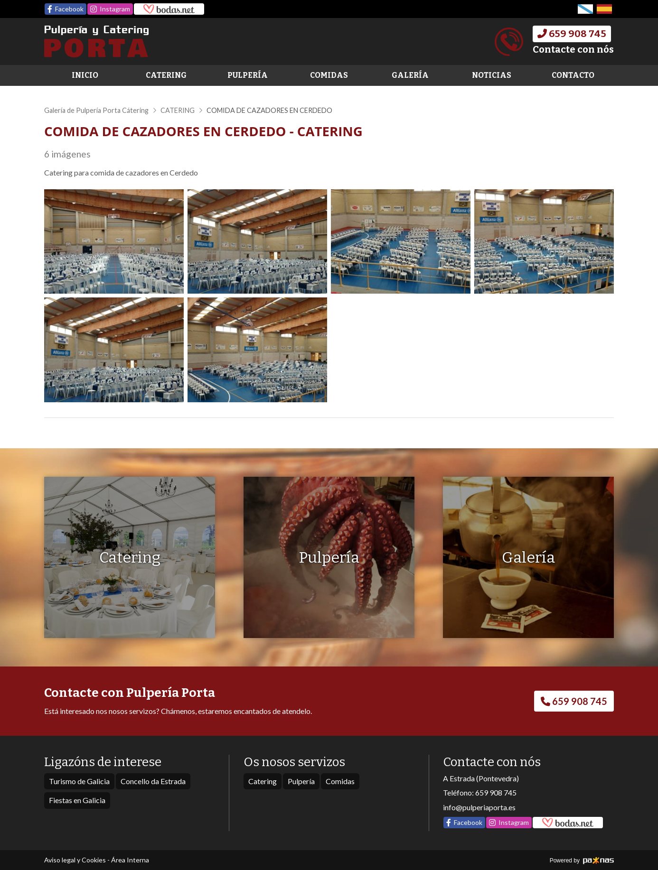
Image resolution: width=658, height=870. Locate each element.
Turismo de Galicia (79, 781)
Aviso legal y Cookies (75, 860)
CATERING (177, 110)
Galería (410, 75)
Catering (166, 75)
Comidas (329, 75)
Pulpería (247, 75)
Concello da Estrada (153, 781)
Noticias (491, 75)
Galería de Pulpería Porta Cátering (96, 110)
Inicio (85, 75)
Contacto (573, 75)
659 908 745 (496, 792)
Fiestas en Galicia (77, 800)
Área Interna (130, 860)
